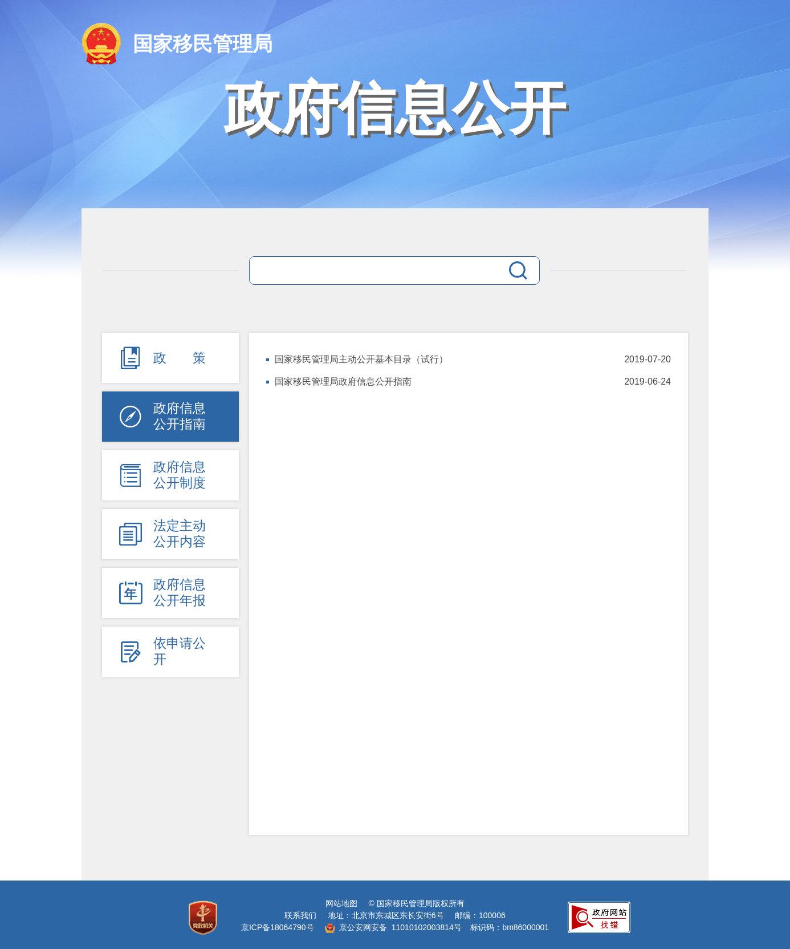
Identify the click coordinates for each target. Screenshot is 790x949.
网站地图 (341, 903)
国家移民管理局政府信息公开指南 (343, 381)
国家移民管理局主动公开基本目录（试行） (361, 359)
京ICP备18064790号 (277, 927)
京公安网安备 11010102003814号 (393, 927)
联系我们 (300, 915)
